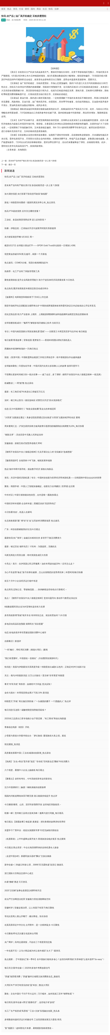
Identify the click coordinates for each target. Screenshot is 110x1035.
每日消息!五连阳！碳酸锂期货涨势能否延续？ (25, 710)
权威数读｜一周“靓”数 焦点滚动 (19, 383)
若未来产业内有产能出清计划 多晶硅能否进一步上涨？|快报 (32, 161)
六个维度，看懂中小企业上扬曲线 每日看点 (24, 770)
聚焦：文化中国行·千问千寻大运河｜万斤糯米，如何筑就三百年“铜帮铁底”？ (39, 994)
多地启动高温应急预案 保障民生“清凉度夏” (24, 624)
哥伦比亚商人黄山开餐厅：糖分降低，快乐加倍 (26, 916)
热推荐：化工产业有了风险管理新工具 (22, 271)
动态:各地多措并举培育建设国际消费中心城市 (25, 632)
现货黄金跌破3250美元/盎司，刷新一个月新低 (26, 254)
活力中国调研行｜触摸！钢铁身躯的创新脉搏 (25, 787)
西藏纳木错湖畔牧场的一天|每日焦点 (21, 349)
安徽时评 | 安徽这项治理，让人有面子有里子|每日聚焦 (29, 908)
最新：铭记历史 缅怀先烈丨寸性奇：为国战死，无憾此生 (31, 546)
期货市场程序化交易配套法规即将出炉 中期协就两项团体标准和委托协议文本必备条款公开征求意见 (50, 306)
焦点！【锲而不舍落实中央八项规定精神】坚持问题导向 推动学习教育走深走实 (41, 598)
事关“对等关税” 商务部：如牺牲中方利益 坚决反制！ (28, 684)
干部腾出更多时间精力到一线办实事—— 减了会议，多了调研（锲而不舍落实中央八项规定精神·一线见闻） (54, 374)
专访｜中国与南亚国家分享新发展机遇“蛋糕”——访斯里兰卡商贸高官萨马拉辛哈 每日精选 (46, 331)
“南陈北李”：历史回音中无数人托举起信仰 (24, 435)
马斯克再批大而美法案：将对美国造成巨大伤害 (26, 555)
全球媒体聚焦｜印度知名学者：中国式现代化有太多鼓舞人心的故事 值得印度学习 (42, 366)
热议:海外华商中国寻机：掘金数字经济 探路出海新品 (29, 469)
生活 (45, 9)
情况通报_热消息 (12, 744)
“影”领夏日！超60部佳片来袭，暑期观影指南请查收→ (29, 1028)
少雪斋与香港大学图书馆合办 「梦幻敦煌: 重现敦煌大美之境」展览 (35, 736)
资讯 (15, 9)
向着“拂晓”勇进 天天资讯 (16, 882)
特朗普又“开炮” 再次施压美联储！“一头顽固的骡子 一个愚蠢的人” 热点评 (38, 701)
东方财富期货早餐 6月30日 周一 (19, 237)
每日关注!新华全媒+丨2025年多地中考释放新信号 (27, 968)
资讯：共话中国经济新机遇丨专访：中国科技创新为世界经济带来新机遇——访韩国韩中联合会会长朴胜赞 (53, 478)
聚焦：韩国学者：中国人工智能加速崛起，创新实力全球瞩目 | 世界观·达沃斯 (40, 486)
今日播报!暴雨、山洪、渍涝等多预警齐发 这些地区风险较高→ (33, 804)
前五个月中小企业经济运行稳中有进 (21, 581)
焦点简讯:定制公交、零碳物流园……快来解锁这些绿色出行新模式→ (36, 589)
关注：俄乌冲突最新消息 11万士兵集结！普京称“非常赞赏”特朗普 (34, 675)
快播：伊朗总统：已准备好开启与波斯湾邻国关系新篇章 (30, 228)
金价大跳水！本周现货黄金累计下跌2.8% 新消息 (27, 693)
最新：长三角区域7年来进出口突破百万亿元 (25, 392)
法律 (56, 9)
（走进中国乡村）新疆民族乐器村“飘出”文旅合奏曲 (28, 856)
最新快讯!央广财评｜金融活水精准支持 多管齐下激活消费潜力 (33, 538)
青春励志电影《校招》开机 (17, 727)
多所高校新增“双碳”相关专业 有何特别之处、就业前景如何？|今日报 (36, 615)
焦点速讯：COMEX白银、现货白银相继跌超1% (26, 263)
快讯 (51, 9)
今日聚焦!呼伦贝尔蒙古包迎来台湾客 (21, 933)
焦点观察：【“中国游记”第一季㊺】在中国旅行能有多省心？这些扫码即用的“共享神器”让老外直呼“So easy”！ (55, 959)
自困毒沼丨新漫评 (13, 641)
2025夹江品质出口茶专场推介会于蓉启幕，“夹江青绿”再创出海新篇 (35, 718)
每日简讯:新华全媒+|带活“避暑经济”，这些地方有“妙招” (30, 1002)
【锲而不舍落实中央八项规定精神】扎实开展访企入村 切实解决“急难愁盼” (38, 452)
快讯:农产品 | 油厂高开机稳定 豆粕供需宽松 (24, 177)
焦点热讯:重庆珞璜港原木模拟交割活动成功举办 (26, 288)
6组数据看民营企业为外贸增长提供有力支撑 (25, 607)
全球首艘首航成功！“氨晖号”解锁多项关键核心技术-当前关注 (32, 323)
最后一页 (12, 165)
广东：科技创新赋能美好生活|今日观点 (22, 529)
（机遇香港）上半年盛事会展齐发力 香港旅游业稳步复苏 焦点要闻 (35, 839)
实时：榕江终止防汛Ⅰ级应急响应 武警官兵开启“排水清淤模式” (33, 400)
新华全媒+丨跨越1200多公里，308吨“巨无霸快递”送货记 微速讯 (34, 865)
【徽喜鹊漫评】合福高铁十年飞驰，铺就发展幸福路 (28, 460)
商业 (39, 9)
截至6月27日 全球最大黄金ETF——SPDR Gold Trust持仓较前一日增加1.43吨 (40, 245)
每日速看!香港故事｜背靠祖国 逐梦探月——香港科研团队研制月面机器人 (38, 340)
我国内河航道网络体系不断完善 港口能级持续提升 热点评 (31, 796)
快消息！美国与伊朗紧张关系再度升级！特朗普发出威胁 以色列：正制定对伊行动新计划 (45, 667)
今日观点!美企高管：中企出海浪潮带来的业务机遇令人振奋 (32, 847)
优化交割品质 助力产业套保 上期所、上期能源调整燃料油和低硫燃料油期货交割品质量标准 (46, 314)
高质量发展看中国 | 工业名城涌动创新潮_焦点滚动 (28, 753)
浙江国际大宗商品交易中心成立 (19, 873)
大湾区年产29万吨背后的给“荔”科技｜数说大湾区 (27, 985)
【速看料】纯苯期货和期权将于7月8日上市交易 (26, 297)
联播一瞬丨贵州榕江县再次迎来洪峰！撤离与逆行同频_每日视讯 (34, 813)
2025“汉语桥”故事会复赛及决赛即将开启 (23, 890)
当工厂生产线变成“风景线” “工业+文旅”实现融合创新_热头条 (32, 1011)
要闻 (3, 20)
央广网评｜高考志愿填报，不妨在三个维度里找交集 (28, 942)
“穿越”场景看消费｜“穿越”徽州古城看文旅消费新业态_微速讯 (32, 976)
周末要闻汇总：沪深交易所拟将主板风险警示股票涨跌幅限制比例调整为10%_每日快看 (44, 426)
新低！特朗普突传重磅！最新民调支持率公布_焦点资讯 (30, 202)
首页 (3, 9)
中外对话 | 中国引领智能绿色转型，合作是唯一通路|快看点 (31, 495)
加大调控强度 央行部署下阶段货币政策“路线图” (26, 194)
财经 (27, 9)
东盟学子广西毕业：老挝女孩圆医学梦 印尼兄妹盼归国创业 (32, 830)
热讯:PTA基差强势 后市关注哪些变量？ (22, 211)
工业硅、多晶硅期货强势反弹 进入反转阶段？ (25, 220)
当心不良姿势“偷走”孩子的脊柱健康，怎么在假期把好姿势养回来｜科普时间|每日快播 (44, 572)
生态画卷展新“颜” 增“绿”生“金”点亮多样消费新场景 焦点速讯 (32, 521)
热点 (9, 9)
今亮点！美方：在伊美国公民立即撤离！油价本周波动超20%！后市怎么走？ (40, 564)
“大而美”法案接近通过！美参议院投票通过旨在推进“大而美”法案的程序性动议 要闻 (42, 417)
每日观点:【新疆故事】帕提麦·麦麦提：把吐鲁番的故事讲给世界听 (35, 822)
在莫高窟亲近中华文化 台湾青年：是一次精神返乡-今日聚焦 (32, 925)
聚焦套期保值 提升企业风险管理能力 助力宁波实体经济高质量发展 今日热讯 (39, 280)
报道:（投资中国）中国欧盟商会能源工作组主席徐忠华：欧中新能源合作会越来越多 (43, 357)
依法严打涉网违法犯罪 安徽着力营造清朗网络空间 (27, 899)
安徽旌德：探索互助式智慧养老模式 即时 (23, 443)
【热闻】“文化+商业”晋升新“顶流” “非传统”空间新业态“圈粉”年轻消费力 (37, 761)
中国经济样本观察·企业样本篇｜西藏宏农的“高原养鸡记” (30, 503)
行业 (21, 9)
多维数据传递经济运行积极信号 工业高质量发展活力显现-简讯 (33, 1019)
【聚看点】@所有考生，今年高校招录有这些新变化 (28, 779)
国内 (33, 9)
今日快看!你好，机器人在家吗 (18, 512)
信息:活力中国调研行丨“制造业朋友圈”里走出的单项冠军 (30, 409)
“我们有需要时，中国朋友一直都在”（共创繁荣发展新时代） (32, 658)
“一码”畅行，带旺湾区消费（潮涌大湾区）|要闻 (26, 650)
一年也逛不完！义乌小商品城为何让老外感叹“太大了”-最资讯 (32, 951)
